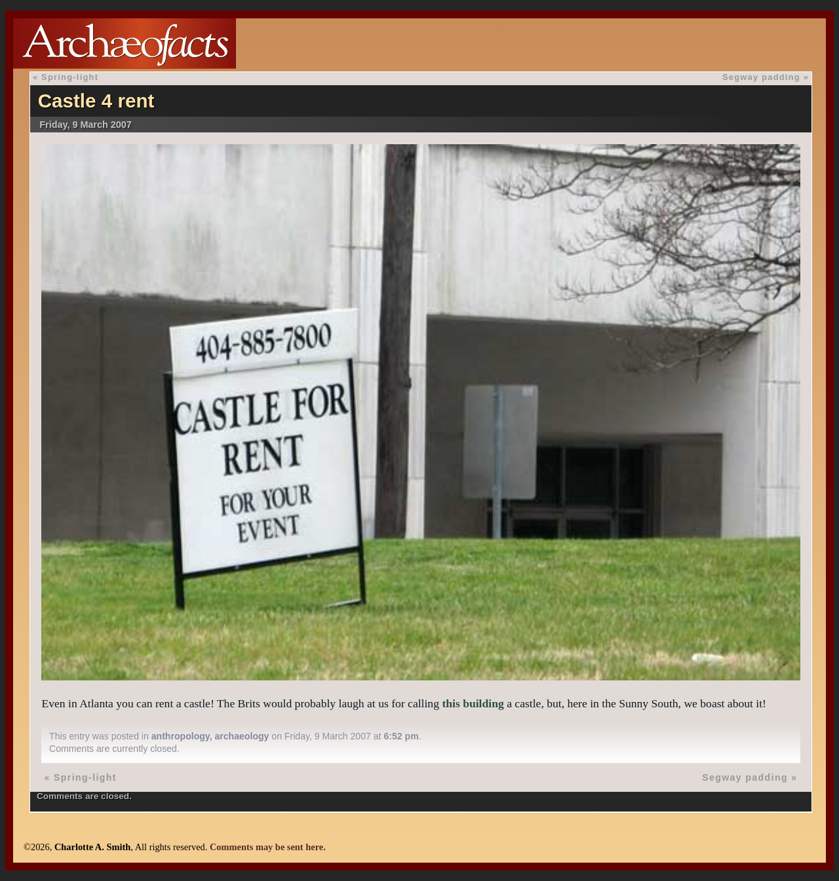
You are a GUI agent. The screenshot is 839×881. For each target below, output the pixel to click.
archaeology (241, 736)
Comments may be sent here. (268, 847)
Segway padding (761, 77)
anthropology (180, 736)
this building (472, 703)
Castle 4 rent (96, 100)
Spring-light (69, 77)
